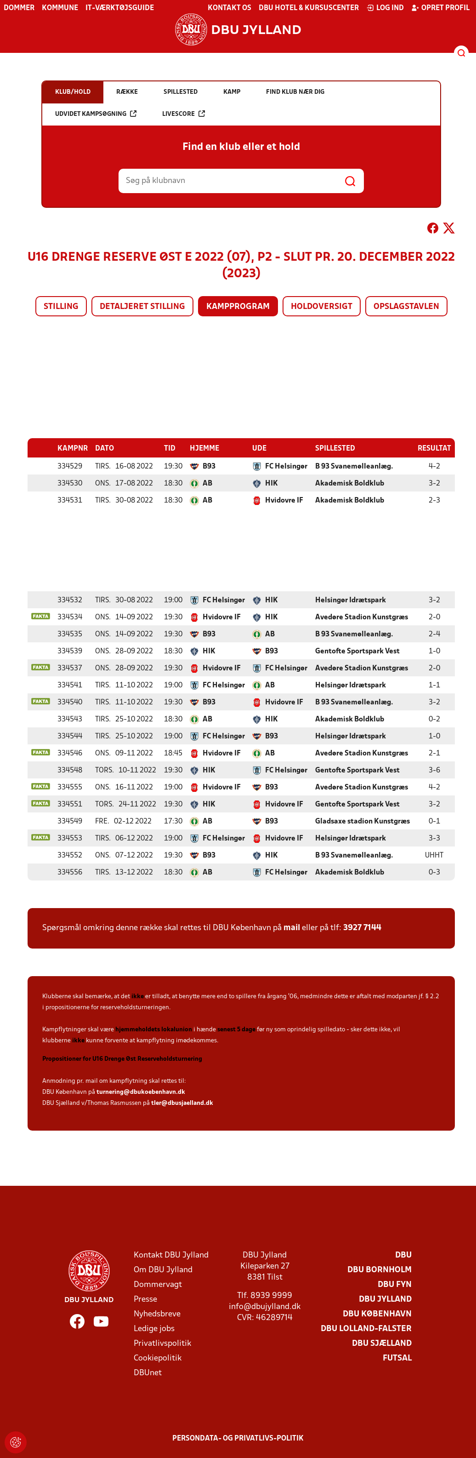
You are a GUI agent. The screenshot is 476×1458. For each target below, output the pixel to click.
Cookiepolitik (157, 1358)
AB (207, 483)
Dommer (19, 8)
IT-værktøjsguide (119, 8)
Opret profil (440, 8)
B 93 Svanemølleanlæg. (354, 466)
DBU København (377, 1314)
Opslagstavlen (406, 307)
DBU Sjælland (382, 1343)
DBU (403, 1255)
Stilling (61, 307)
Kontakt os (229, 8)
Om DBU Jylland (163, 1270)
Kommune (60, 8)
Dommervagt (158, 1284)
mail (291, 928)
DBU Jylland (385, 1299)
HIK (271, 483)
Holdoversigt (321, 307)
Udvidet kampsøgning (95, 113)
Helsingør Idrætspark (350, 600)
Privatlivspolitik (162, 1343)
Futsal (397, 1358)
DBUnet (148, 1373)
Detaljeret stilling (142, 307)
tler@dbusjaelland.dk (182, 1103)
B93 (209, 466)
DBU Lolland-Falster (366, 1328)
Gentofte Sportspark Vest (357, 651)
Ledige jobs (154, 1328)
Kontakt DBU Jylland (171, 1255)
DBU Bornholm (379, 1270)
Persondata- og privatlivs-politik (238, 1438)
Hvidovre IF (284, 500)
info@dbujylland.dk (264, 1306)
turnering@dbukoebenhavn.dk (140, 1092)
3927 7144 (362, 928)
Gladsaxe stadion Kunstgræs (362, 821)
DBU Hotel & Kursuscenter (309, 8)
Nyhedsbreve (157, 1314)
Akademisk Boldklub (349, 483)
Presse (145, 1299)
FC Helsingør (286, 466)
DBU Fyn (395, 1284)
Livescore (183, 113)
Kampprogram (238, 307)
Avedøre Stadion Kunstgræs (361, 617)
